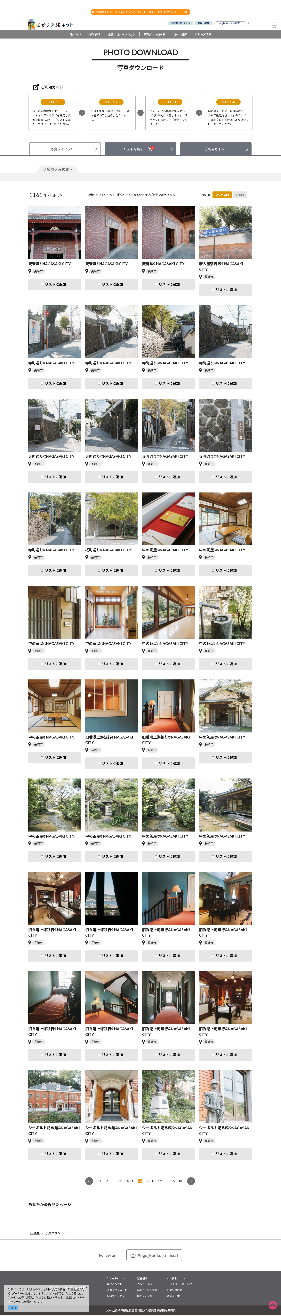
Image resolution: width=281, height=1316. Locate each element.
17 (147, 1182)
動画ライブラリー (117, 1296)
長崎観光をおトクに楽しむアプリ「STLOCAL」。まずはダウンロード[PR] (139, 12)
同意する (13, 1308)
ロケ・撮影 (180, 35)
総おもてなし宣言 (147, 1290)
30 (180, 1182)
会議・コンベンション (121, 35)
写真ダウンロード (154, 35)
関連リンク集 (144, 1296)
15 (133, 1182)
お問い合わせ (174, 1290)
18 (153, 1182)
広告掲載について (177, 1279)
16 (140, 1182)
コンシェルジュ (146, 1284)
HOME (35, 1233)
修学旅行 (94, 35)
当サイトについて (117, 1279)
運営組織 (142, 1279)
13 (120, 1182)
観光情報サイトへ (180, 23)
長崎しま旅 (204, 23)
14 (127, 1182)
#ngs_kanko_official (154, 1256)
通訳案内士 (173, 1296)
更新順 (240, 195)
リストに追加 (55, 285)
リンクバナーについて (179, 1284)
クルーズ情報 (203, 35)
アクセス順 (222, 195)
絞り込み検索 (57, 170)
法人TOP (75, 35)
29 (173, 1182)
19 (160, 1182)
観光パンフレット (117, 1284)
